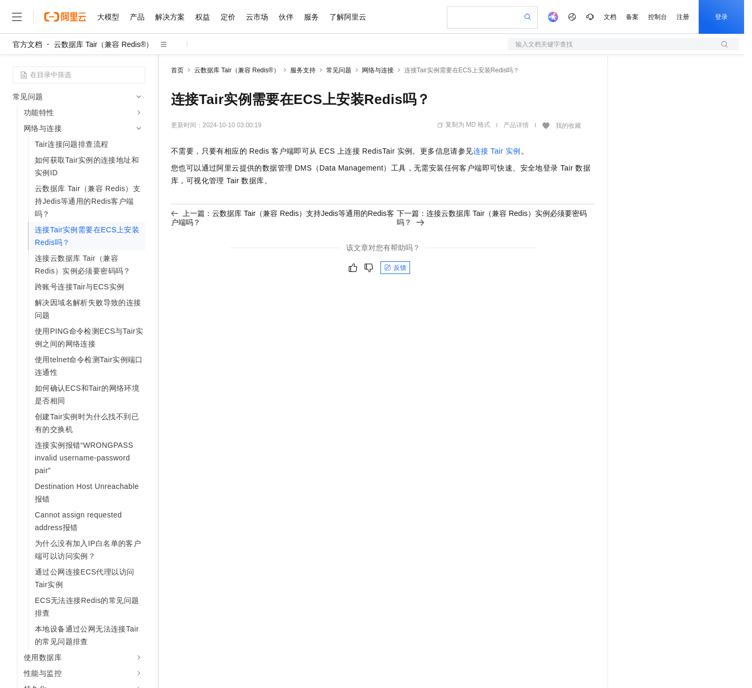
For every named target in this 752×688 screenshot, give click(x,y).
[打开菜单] (17, 17)
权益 (202, 17)
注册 (683, 17)
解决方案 (170, 17)
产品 (137, 17)
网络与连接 (378, 70)
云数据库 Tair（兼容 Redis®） (103, 44)
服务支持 (303, 70)
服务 (311, 17)
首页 (177, 70)
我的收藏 (568, 125)
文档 (610, 17)
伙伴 (286, 17)
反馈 (395, 267)
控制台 (657, 17)
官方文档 (27, 44)
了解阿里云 (347, 17)
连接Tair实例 (497, 151)
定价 (228, 17)
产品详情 (516, 125)
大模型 (108, 17)
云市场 (257, 17)
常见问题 (338, 70)
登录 (721, 17)
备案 (632, 17)
